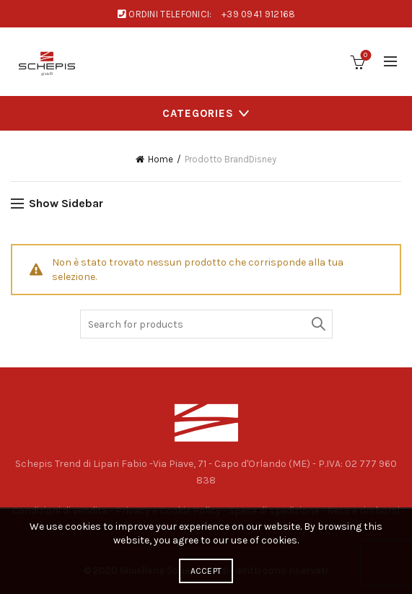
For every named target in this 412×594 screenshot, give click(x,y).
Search (318, 324)
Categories (198, 113)
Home (160, 159)
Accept (206, 571)
